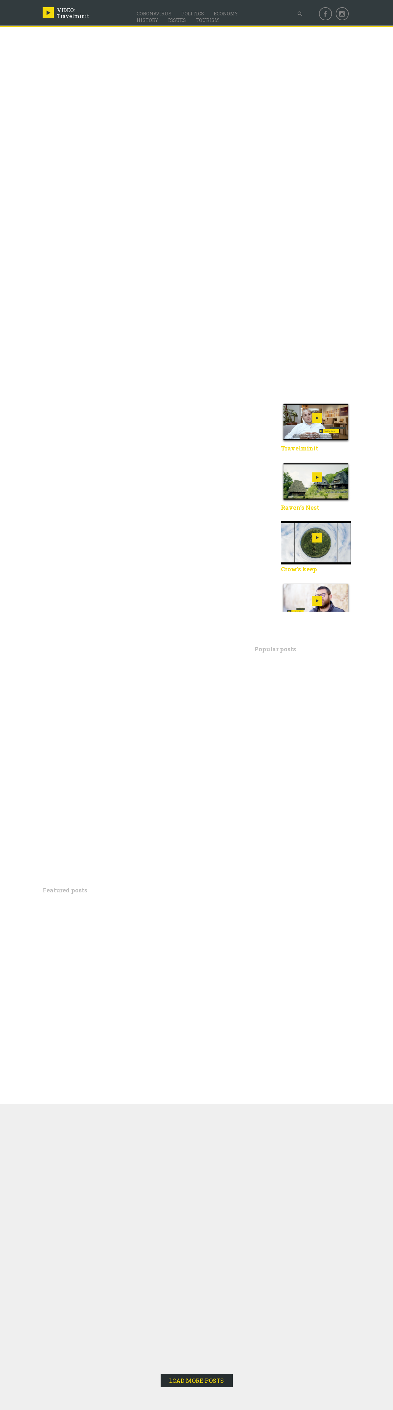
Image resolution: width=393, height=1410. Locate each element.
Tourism (207, 20)
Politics (192, 13)
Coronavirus (154, 13)
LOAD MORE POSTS (196, 1380)
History (147, 20)
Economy (226, 13)
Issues (177, 20)
